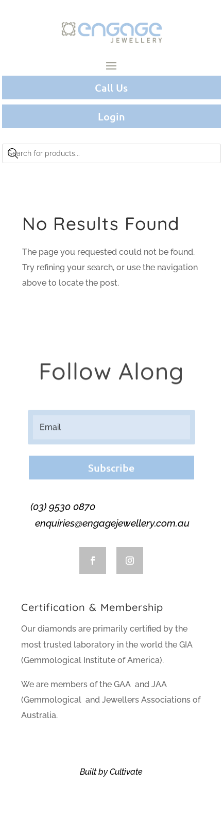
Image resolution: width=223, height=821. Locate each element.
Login (111, 116)
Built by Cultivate (111, 772)
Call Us (111, 87)
